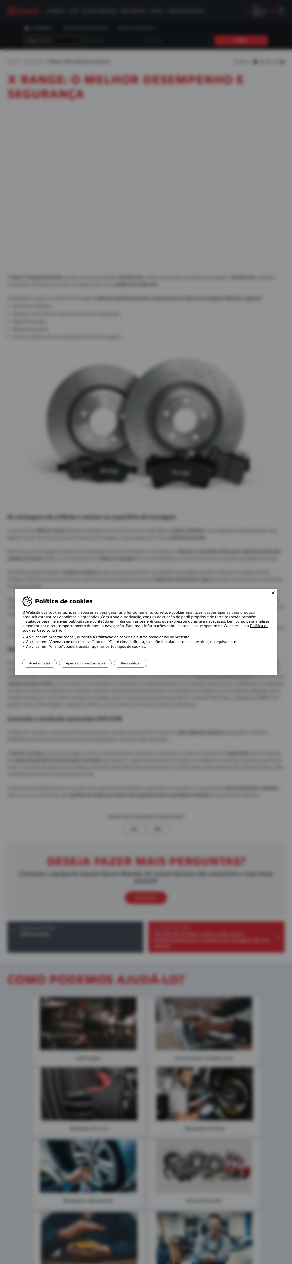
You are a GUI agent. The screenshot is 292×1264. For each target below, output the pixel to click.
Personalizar (136, 663)
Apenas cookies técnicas (88, 663)
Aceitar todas (40, 663)
